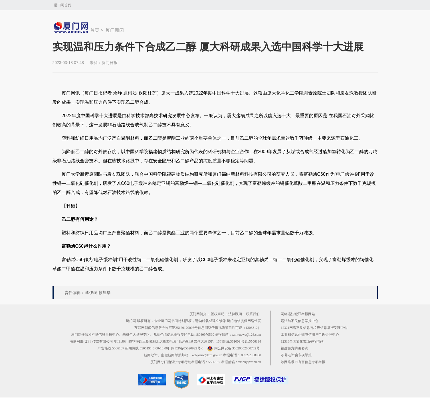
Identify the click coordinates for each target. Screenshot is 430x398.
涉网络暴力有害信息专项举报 (303, 362)
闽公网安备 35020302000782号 (233, 348)
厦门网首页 (62, 5)
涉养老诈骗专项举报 (296, 355)
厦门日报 (110, 62)
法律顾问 (235, 314)
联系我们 (253, 314)
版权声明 (217, 314)
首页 (94, 30)
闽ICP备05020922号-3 (187, 348)
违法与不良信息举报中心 (299, 321)
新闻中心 (71, 27)
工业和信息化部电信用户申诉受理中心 (310, 335)
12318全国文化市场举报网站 (302, 341)
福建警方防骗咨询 (294, 348)
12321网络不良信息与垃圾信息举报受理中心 (314, 328)
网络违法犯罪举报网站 (298, 314)
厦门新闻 (115, 30)
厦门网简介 (198, 314)
